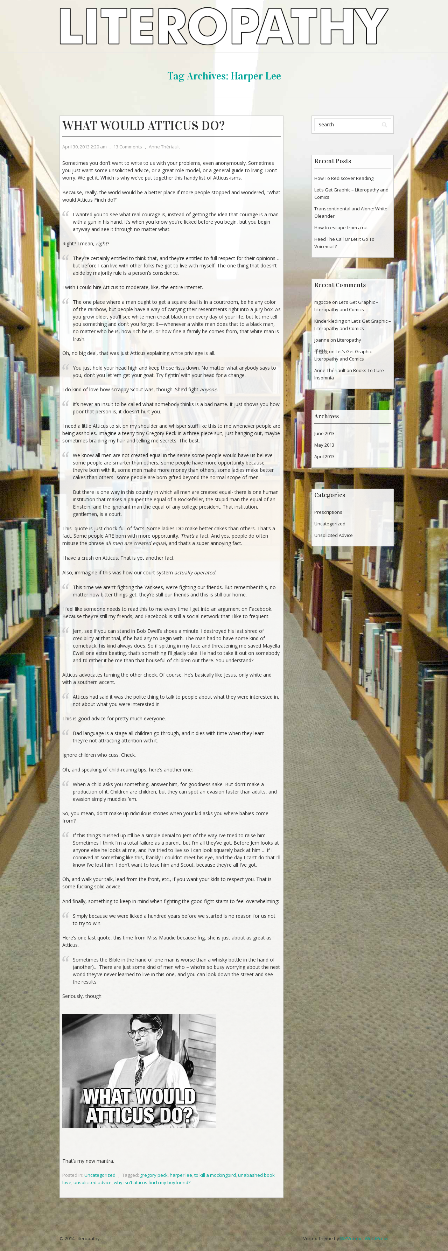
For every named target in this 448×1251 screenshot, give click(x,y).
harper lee (181, 1175)
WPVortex (350, 1238)
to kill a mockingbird (215, 1175)
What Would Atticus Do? (143, 125)
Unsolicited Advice (333, 535)
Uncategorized (99, 1175)
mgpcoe (322, 302)
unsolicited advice (93, 1182)
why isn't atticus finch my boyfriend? (152, 1182)
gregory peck (154, 1175)
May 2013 (324, 445)
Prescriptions (328, 512)
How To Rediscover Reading (343, 178)
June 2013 (324, 433)
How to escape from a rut (341, 227)
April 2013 (324, 456)
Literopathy (349, 340)
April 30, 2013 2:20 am (84, 147)
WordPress (376, 1238)
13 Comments (127, 147)
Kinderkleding (329, 321)
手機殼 (321, 351)
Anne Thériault (164, 147)
